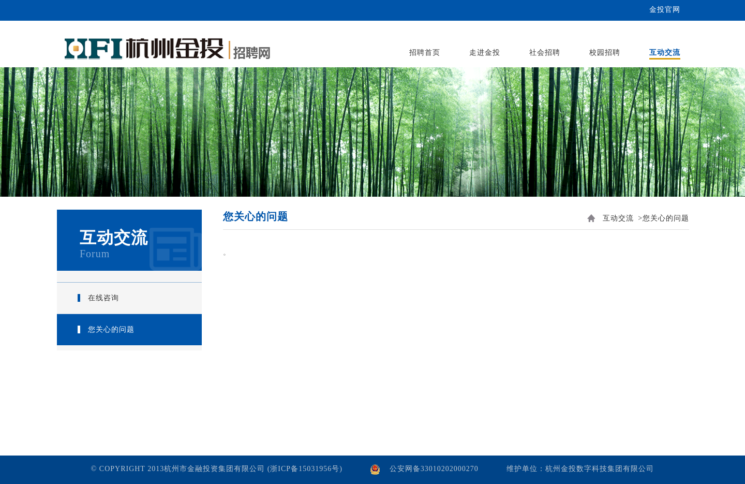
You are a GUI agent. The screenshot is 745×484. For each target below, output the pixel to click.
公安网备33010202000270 (434, 469)
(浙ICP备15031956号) (304, 469)
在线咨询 (103, 298)
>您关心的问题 (663, 218)
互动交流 (618, 218)
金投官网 (664, 9)
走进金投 (484, 52)
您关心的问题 (111, 329)
